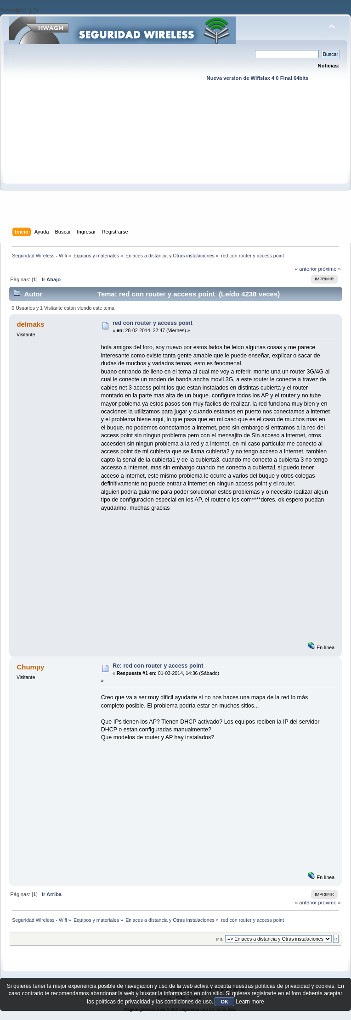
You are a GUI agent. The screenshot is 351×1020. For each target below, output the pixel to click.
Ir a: (219, 939)
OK (224, 1001)
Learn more (250, 1001)
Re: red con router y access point (158, 666)
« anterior (306, 269)
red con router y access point (152, 323)
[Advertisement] (175, 163)
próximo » (329, 269)
